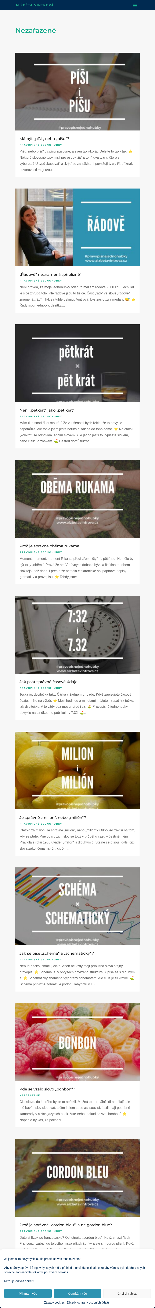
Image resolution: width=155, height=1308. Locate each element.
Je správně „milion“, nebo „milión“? (52, 817)
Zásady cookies (54, 1302)
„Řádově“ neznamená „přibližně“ (50, 274)
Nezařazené (29, 1095)
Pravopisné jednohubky (40, 144)
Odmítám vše (77, 1293)
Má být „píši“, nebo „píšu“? (44, 138)
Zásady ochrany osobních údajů (88, 1302)
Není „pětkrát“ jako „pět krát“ (46, 410)
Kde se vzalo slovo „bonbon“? (47, 1089)
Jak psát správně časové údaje (48, 682)
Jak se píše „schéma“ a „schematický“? (56, 953)
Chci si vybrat (127, 1293)
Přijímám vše (28, 1293)
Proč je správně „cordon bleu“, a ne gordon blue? (65, 1225)
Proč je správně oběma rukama (49, 546)
